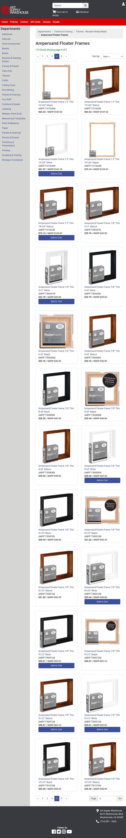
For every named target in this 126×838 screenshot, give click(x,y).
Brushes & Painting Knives (11, 60)
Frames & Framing (11, 94)
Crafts (5, 80)
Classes (47, 22)
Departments (44, 31)
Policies (14, 22)
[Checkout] (82, 12)
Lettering (6, 109)
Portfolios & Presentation (8, 144)
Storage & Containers (12, 160)
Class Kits (7, 71)
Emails (56, 22)
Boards (5, 48)
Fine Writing (8, 90)
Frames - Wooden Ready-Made (91, 31)
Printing (6, 150)
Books (5, 53)
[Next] (66, 56)
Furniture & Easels (11, 104)
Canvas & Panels (10, 66)
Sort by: (96, 56)
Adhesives (7, 34)
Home (5, 22)
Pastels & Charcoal (11, 132)
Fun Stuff (6, 99)
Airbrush (6, 39)
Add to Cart (56, 173)
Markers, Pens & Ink (12, 113)
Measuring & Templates (14, 118)
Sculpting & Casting (12, 155)
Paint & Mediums (10, 123)
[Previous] (38, 56)
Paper (5, 128)
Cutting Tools (8, 85)
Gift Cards (35, 22)
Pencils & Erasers (10, 137)
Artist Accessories (11, 43)
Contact (24, 22)
